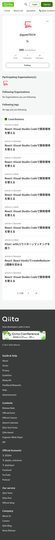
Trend (7, 10)
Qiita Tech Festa (9, 427)
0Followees (27, 56)
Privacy (5, 370)
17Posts (15, 56)
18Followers (40, 56)
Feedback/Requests (11, 385)
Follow (27, 65)
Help (4, 389)
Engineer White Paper (12, 437)
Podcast (6, 479)
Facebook (7, 469)
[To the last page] (36, 293)
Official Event (8, 412)
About (5, 360)
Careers (6, 520)
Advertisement (9, 394)
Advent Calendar (10, 422)
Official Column (9, 417)
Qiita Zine (7, 497)
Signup (46, 4)
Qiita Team (7, 492)
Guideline (7, 375)
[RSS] (27, 41)
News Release (8, 530)
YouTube (6, 474)
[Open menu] (47, 21)
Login (35, 4)
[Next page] (28, 293)
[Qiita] (8, 4)
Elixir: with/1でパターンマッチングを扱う (27, 246)
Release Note (8, 408)
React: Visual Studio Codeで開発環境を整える (27, 131)
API (3, 442)
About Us (6, 515)
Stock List (18, 10)
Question (31, 10)
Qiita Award (7, 432)
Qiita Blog (7, 525)
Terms (5, 365)
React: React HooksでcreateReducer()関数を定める (27, 262)
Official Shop (8, 502)
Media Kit (6, 380)
